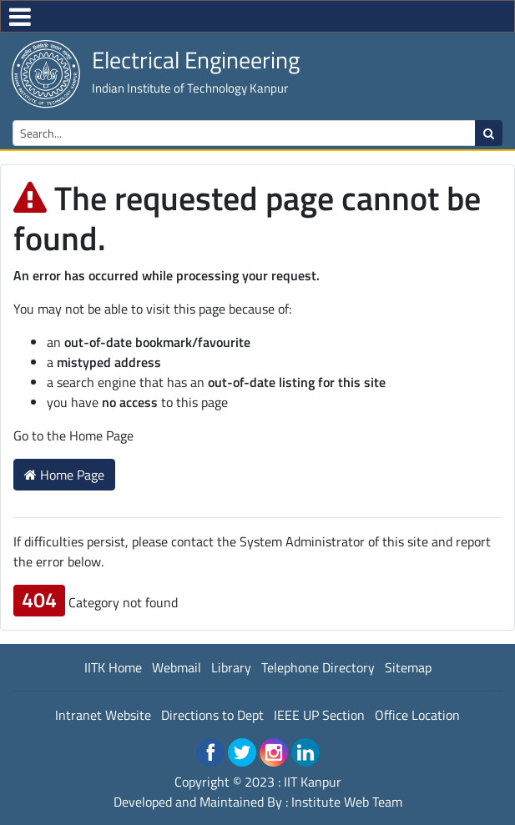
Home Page (64, 475)
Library (231, 667)
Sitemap (408, 667)
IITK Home (113, 667)
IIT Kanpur (312, 782)
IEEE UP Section (319, 715)
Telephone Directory (318, 667)
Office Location (417, 715)
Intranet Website (103, 715)
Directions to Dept (212, 715)
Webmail (176, 667)
